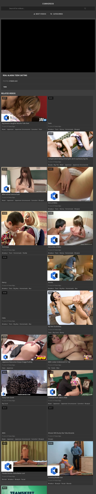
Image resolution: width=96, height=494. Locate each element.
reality (25, 253)
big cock (56, 332)
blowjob (77, 129)
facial (23, 479)
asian (4, 129)
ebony (62, 332)
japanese (10, 129)
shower (50, 439)
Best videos (40, 14)
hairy (3, 368)
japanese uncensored (22, 129)
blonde (4, 479)
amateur (51, 129)
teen (5, 87)
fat (49, 368)
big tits (56, 165)
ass (30, 288)
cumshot (34, 129)
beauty (50, 165)
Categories (56, 14)
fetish (53, 368)
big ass (16, 288)
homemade (69, 129)
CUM (48, 4)
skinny (62, 129)
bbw (57, 368)
